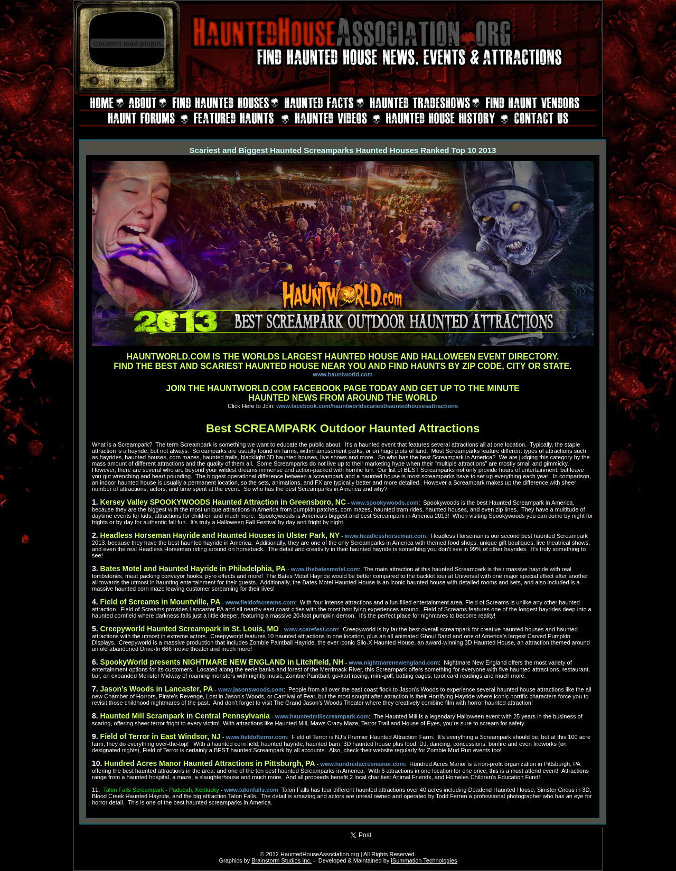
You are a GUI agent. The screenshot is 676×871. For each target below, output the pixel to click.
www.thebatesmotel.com (325, 569)
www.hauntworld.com (342, 374)
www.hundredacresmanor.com (362, 764)
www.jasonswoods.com (251, 689)
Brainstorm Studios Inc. (281, 860)
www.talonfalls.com (251, 790)
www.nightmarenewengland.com (394, 662)
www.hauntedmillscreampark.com (322, 716)
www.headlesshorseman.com (385, 536)
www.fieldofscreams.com (260, 602)
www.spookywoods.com (384, 502)
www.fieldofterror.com (256, 737)
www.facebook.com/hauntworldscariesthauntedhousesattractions (367, 406)
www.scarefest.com (311, 629)
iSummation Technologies (424, 860)
